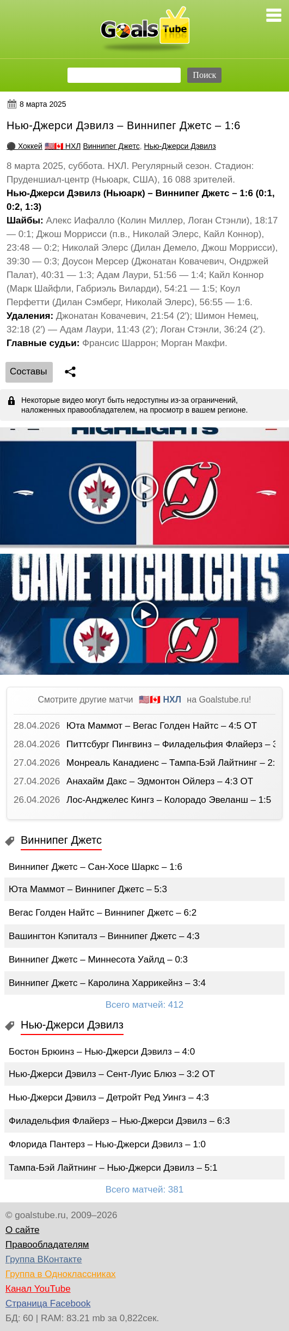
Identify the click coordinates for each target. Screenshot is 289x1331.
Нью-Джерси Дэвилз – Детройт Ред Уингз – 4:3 (109, 1097)
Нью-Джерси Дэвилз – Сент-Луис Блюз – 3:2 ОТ (112, 1074)
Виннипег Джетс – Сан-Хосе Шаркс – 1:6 (95, 867)
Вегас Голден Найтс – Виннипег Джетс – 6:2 (102, 913)
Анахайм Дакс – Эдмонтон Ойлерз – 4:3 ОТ (159, 781)
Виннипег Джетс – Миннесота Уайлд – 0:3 (98, 959)
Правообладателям (47, 1244)
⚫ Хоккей (24, 146)
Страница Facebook (47, 1303)
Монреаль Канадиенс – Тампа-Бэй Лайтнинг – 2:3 (173, 763)
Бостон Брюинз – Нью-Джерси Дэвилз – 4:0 (102, 1051)
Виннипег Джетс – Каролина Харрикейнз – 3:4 (107, 983)
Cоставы (28, 371)
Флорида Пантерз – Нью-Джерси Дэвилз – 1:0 (107, 1144)
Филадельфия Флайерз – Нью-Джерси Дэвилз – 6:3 (119, 1121)
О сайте (22, 1230)
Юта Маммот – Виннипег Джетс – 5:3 (88, 889)
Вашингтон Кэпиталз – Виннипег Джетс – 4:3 (104, 936)
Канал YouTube (38, 1289)
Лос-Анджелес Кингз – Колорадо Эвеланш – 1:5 (168, 800)
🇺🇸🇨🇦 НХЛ (63, 146)
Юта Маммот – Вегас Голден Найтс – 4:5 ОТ (161, 726)
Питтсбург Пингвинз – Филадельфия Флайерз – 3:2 (176, 744)
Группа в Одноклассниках (60, 1274)
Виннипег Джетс (111, 146)
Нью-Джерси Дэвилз (180, 146)
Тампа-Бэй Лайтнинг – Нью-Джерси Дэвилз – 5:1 (113, 1168)
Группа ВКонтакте (43, 1259)
